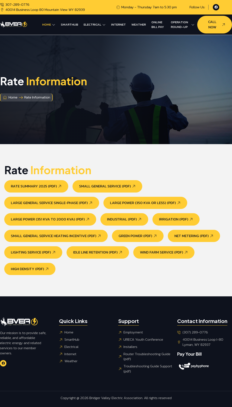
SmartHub (69, 24)
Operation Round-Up (182, 24)
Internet (118, 24)
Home (48, 24)
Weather (138, 24)
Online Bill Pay (157, 24)
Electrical (95, 24)
